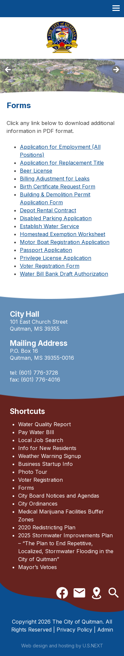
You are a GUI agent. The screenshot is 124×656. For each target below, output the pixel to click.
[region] (62, 71)
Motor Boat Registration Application (64, 242)
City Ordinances (38, 503)
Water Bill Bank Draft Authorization (64, 273)
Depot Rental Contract (48, 210)
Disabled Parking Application (56, 218)
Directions (96, 593)
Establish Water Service (49, 226)
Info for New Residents (47, 448)
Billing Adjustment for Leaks (55, 178)
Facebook (62, 593)
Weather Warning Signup (49, 456)
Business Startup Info (45, 464)
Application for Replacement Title (62, 162)
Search (114, 593)
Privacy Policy (74, 629)
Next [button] (116, 70)
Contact (79, 593)
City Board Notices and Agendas (58, 495)
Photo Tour (32, 472)
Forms (26, 487)
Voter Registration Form (49, 266)
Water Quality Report (44, 424)
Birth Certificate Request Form (57, 186)
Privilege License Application (55, 258)
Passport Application (46, 250)
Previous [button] (8, 70)
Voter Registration (40, 479)
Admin (105, 629)
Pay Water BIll (36, 432)
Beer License (36, 170)
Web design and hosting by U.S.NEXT (62, 645)
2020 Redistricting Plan (46, 527)
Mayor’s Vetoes (37, 567)
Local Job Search (40, 440)
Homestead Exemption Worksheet (62, 234)
